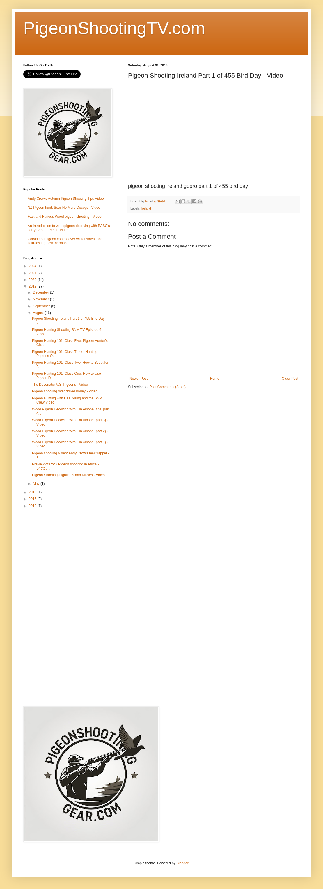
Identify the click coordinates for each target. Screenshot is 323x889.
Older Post (290, 378)
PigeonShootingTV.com (114, 28)
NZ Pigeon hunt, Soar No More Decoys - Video (64, 208)
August (39, 313)
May (36, 484)
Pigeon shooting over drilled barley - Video (64, 391)
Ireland (146, 208)
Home (214, 378)
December (41, 292)
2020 (33, 280)
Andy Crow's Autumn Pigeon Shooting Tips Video (66, 199)
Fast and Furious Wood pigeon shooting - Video (65, 217)
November (41, 299)
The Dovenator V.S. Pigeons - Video (60, 385)
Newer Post (138, 378)
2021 (33, 273)
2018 (33, 492)
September (42, 306)
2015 (33, 499)
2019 (33, 286)
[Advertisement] (67, 553)
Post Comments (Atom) (167, 387)
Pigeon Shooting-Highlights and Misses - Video (68, 475)
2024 (33, 266)
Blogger (182, 863)
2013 (33, 506)
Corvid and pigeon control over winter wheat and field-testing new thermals (65, 241)
